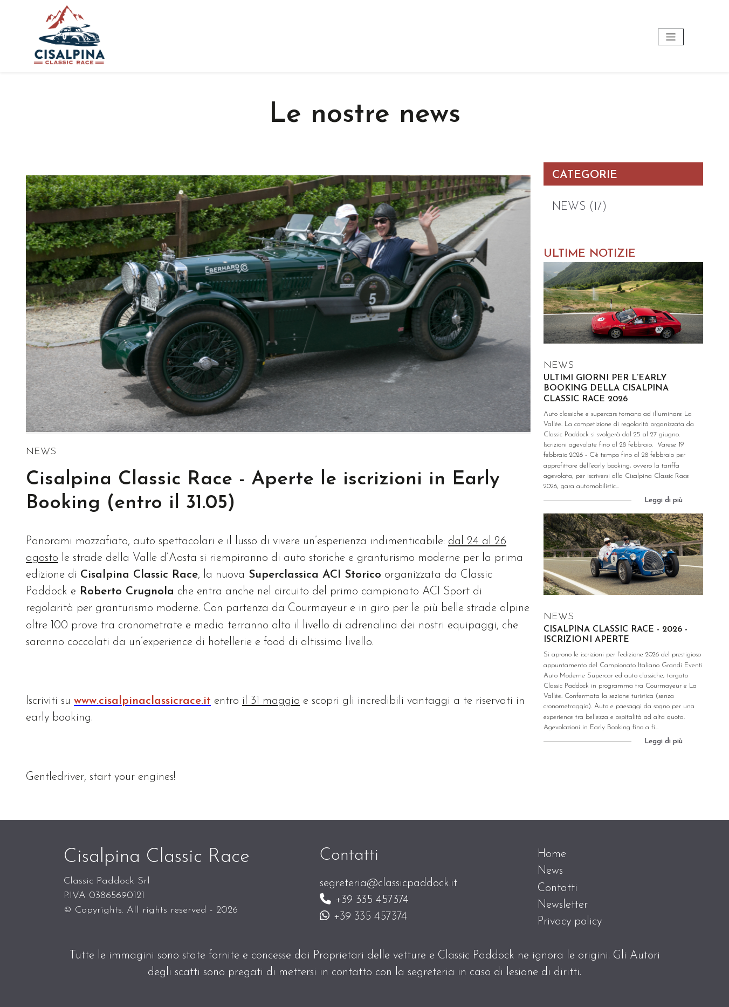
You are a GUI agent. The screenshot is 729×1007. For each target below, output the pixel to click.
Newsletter (563, 904)
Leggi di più (663, 500)
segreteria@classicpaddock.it (388, 883)
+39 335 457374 (364, 900)
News (550, 870)
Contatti (557, 888)
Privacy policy (570, 921)
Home (552, 854)
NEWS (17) (579, 207)
